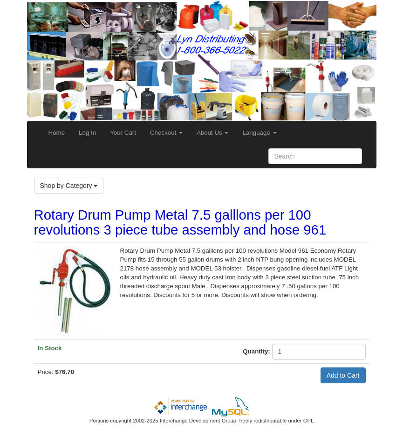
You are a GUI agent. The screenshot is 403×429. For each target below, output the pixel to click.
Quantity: (256, 351)
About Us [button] (213, 132)
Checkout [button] (166, 132)
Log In (87, 132)
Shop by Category (69, 185)
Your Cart (123, 132)
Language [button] (259, 132)
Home (56, 132)
